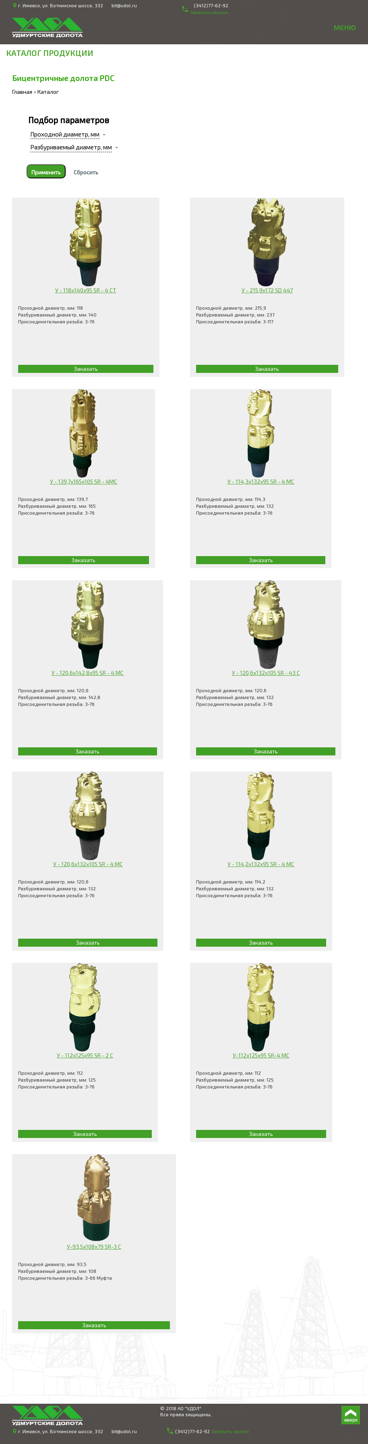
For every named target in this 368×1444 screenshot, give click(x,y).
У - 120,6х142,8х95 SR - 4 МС (88, 672)
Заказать (86, 368)
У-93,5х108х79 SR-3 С (94, 1246)
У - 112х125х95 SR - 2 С (85, 1055)
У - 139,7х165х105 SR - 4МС (83, 481)
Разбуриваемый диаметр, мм (71, 147)
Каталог (48, 91)
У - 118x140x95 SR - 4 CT (85, 290)
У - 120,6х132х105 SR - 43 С (266, 672)
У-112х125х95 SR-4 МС (261, 1055)
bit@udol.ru (124, 5)
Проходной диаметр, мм (64, 134)
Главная (22, 91)
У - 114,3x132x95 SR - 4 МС (260, 481)
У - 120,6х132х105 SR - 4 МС (88, 864)
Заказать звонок (230, 1431)
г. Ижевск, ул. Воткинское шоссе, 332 (60, 5)
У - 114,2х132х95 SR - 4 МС (260, 864)
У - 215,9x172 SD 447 (267, 290)
